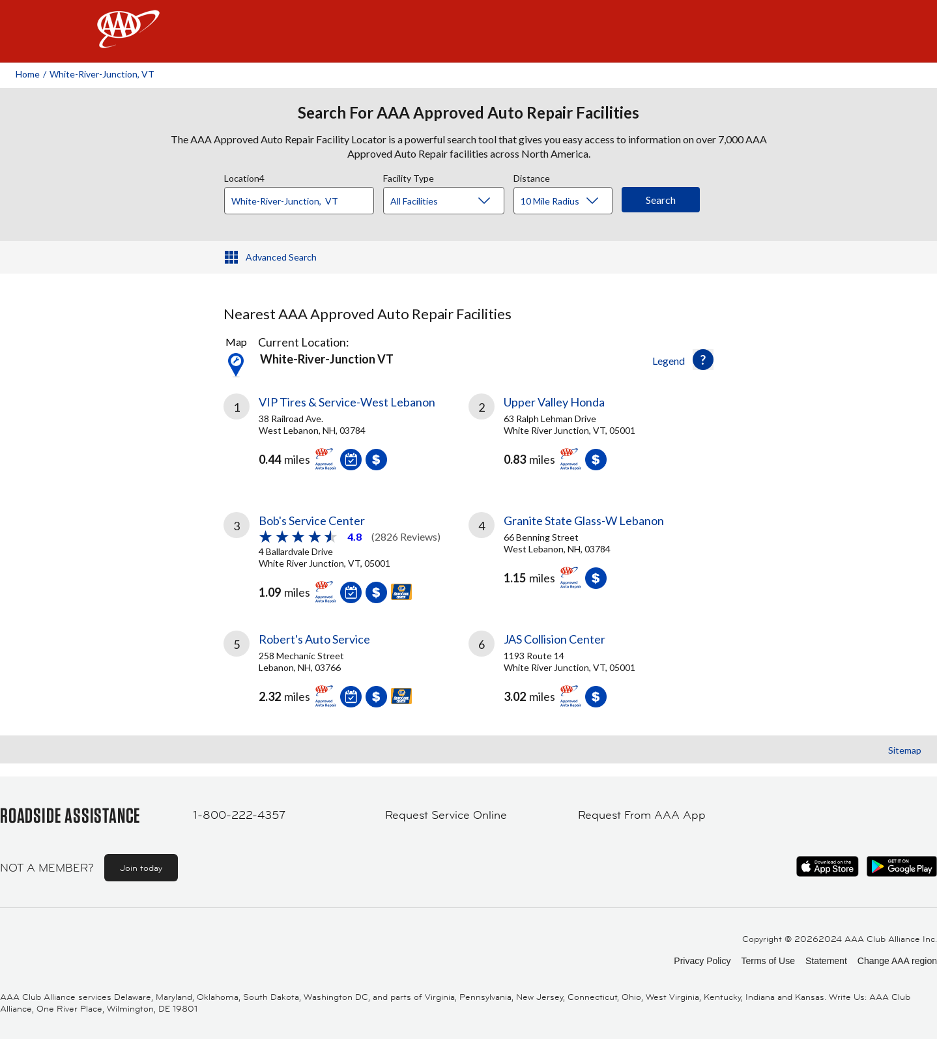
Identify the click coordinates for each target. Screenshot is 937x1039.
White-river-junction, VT (102, 73)
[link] (345, 437)
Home (28, 73)
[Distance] (568, 201)
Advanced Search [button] (281, 257)
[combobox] (303, 197)
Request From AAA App (642, 815)
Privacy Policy (702, 961)
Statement (826, 961)
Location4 (244, 176)
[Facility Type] (454, 201)
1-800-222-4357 (239, 815)
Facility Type (408, 176)
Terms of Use (767, 961)
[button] (703, 359)
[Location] (299, 200)
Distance (531, 176)
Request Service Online (446, 815)
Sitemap (904, 750)
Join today (141, 868)
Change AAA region (897, 961)
